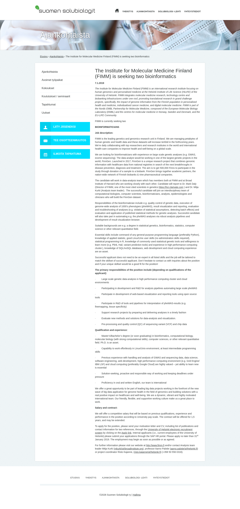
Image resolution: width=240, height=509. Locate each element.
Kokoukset (48, 88)
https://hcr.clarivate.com (171, 187)
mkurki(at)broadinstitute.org (128, 448)
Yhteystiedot (192, 11)
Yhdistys (127, 11)
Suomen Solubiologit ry (47, 16)
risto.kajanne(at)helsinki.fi (147, 452)
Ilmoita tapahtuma (60, 154)
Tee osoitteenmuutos (63, 140)
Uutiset (46, 112)
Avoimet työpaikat (52, 80)
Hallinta (137, 494)
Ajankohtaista (145, 11)
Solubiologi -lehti (169, 11)
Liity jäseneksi (58, 127)
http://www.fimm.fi (155, 445)
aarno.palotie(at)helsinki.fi (184, 448)
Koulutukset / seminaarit (56, 96)
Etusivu (44, 56)
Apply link (127, 432)
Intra (120, 27)
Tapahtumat (49, 104)
